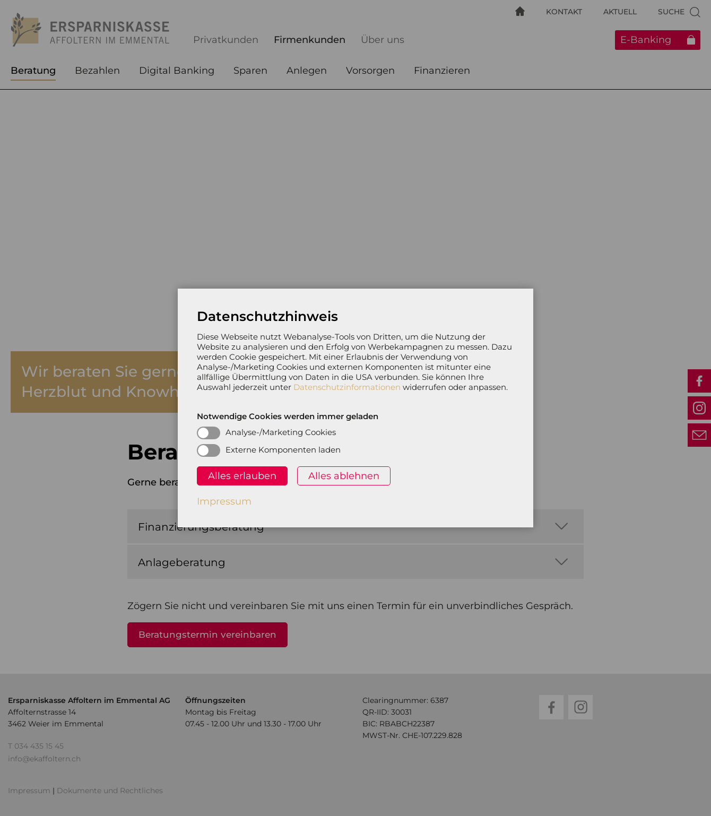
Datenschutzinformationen (347, 387)
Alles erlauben (242, 476)
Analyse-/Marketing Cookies (281, 432)
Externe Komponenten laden (283, 450)
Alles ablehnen (343, 476)
